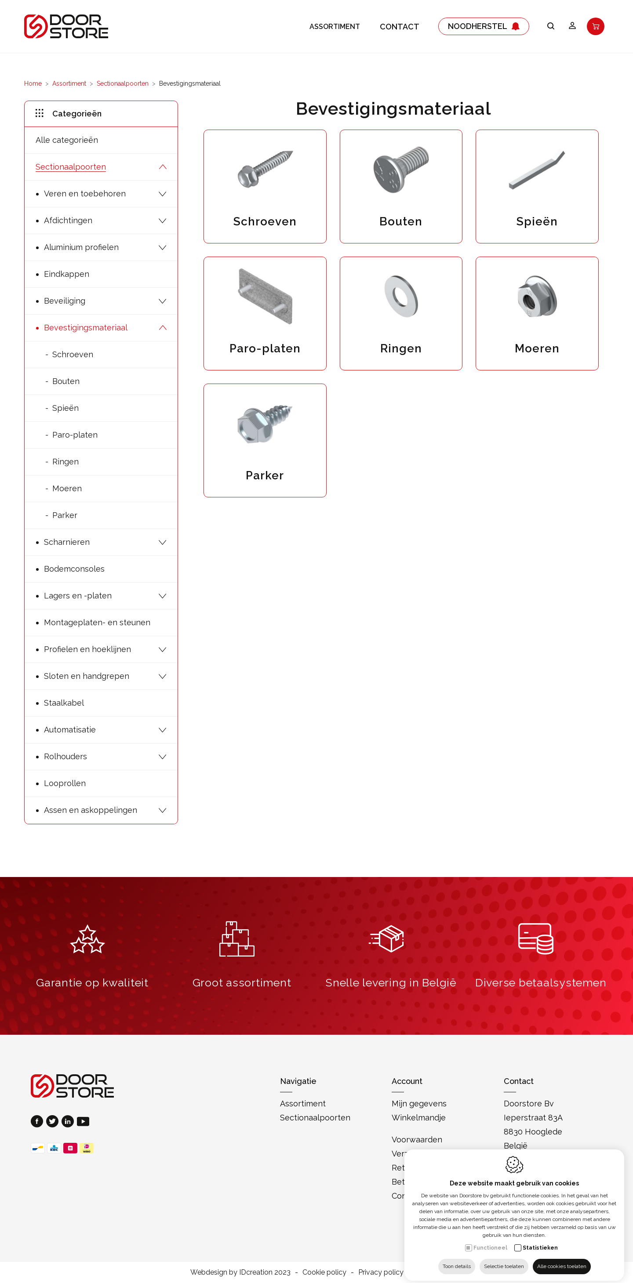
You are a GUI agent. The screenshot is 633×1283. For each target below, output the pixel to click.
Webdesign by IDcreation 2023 (240, 1272)
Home (33, 83)
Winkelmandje (419, 1117)
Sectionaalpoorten (123, 83)
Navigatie (298, 1081)
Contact (399, 26)
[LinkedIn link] (69, 1122)
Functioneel (490, 1241)
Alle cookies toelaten (561, 1260)
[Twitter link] (54, 1122)
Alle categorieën (67, 140)
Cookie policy (324, 1272)
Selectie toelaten (504, 1260)
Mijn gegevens (419, 1103)
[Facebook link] (38, 1122)
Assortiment (334, 26)
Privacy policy (381, 1272)
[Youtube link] (83, 1122)
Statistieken (540, 1241)
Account (407, 1081)
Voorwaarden (417, 1139)
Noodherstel (484, 26)
